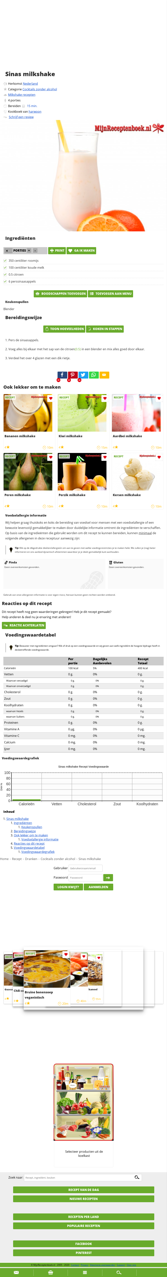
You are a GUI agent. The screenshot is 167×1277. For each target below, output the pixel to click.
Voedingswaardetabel (29, 848)
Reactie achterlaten (23, 625)
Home (4, 859)
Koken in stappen (105, 329)
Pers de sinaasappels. (23, 340)
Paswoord (61, 877)
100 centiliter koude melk (26, 267)
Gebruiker (61, 868)
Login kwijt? (68, 887)
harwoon (35, 111)
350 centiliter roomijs (24, 261)
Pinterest (84, 1253)
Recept (17, 859)
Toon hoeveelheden (64, 329)
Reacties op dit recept (29, 843)
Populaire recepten (83, 1226)
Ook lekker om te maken (31, 835)
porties (15, 100)
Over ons (131, 1265)
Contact (75, 1265)
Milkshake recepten (21, 95)
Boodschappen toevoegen (60, 294)
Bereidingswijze (25, 831)
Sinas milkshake (17, 819)
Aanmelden (98, 887)
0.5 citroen (16, 274)
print (57, 250)
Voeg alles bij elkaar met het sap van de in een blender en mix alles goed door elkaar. (76, 349)
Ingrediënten (23, 823)
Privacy (84, 1265)
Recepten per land (83, 1217)
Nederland (30, 84)
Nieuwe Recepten (84, 1199)
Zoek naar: (15, 1177)
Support (121, 1265)
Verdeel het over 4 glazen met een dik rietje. (39, 358)
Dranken (31, 859)
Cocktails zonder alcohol (39, 89)
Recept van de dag (83, 1190)
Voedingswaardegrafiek (38, 852)
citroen (73, 349)
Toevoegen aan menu (110, 294)
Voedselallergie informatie (39, 839)
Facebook (83, 1244)
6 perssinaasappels (22, 281)
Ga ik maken (81, 250)
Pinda (10, 562)
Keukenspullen (31, 827)
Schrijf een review (21, 117)
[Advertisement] (83, 39)
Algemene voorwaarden (102, 1265)
